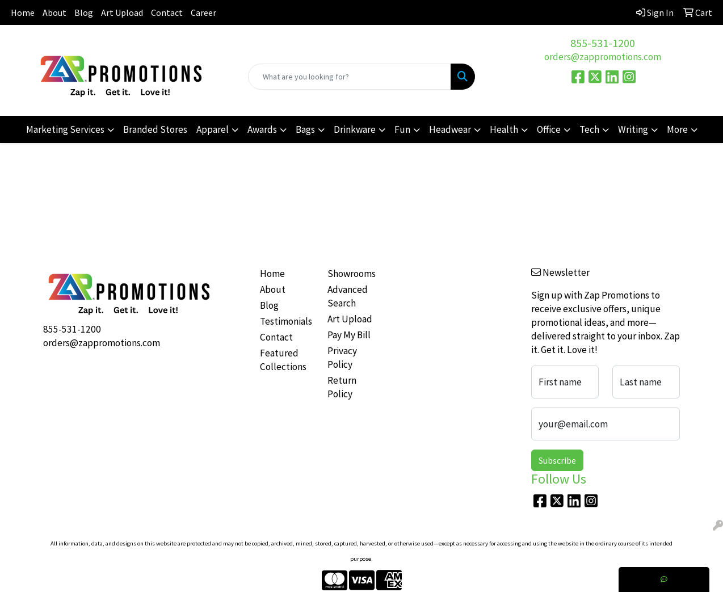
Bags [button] (305, 129)
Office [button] (549, 129)
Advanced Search (347, 296)
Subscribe (557, 460)
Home (23, 12)
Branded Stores (155, 129)
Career (203, 12)
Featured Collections (283, 360)
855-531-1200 (602, 43)
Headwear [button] (450, 129)
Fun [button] (402, 129)
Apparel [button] (212, 129)
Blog (83, 12)
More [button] (677, 129)
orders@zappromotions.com (602, 57)
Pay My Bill (349, 335)
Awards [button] (262, 129)
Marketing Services (65, 129)
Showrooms (351, 273)
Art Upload (122, 12)
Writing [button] (633, 129)
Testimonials (286, 321)
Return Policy (341, 387)
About (54, 12)
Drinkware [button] (355, 129)
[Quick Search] (350, 77)
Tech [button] (589, 129)
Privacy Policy (342, 358)
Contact (167, 12)
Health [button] (504, 129)
